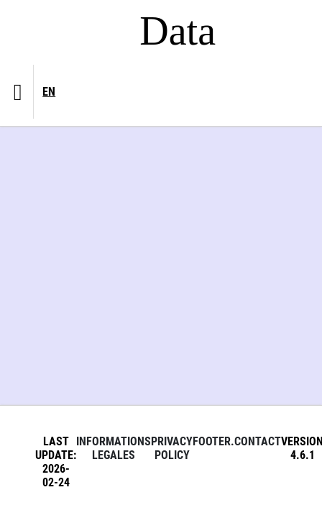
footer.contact (237, 441)
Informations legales (113, 448)
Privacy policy (172, 448)
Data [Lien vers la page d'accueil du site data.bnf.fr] (177, 31)
